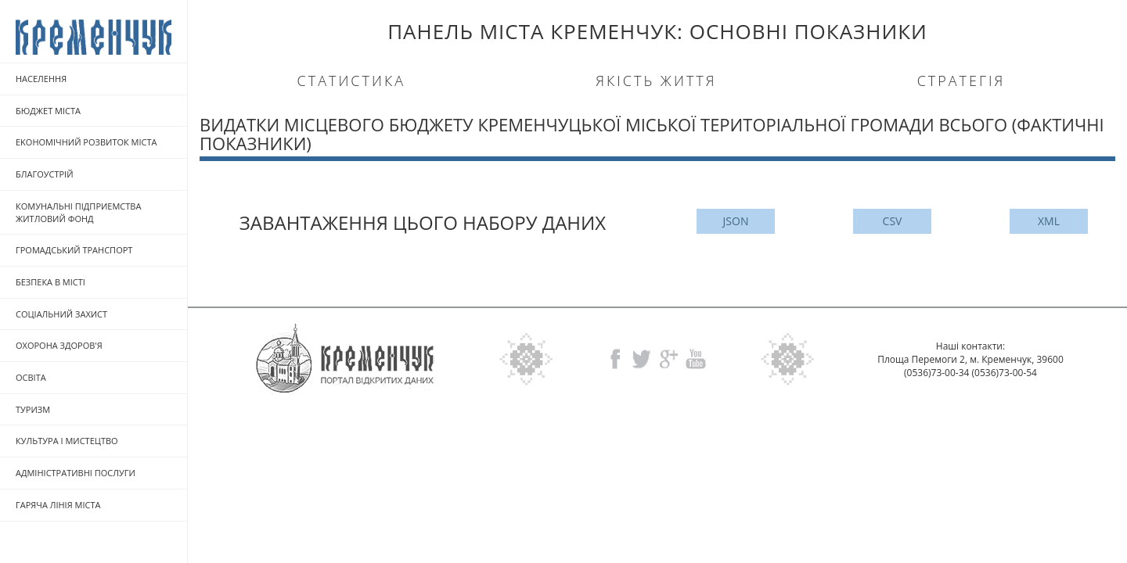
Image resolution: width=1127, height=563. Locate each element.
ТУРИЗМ (33, 409)
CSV (892, 220)
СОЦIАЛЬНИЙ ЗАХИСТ (61, 314)
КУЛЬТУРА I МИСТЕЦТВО (67, 440)
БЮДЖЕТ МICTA (48, 111)
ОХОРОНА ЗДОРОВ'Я (59, 345)
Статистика (351, 80)
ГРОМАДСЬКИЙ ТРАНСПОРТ (74, 250)
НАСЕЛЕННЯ (41, 78)
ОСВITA (31, 377)
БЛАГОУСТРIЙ (45, 174)
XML (1049, 220)
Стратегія (961, 80)
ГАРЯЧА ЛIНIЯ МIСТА (58, 505)
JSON (736, 220)
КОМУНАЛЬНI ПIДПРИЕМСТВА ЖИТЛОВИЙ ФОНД (78, 212)
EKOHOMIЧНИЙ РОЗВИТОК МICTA (86, 142)
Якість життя (656, 80)
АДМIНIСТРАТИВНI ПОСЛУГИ (75, 473)
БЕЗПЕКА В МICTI (50, 282)
